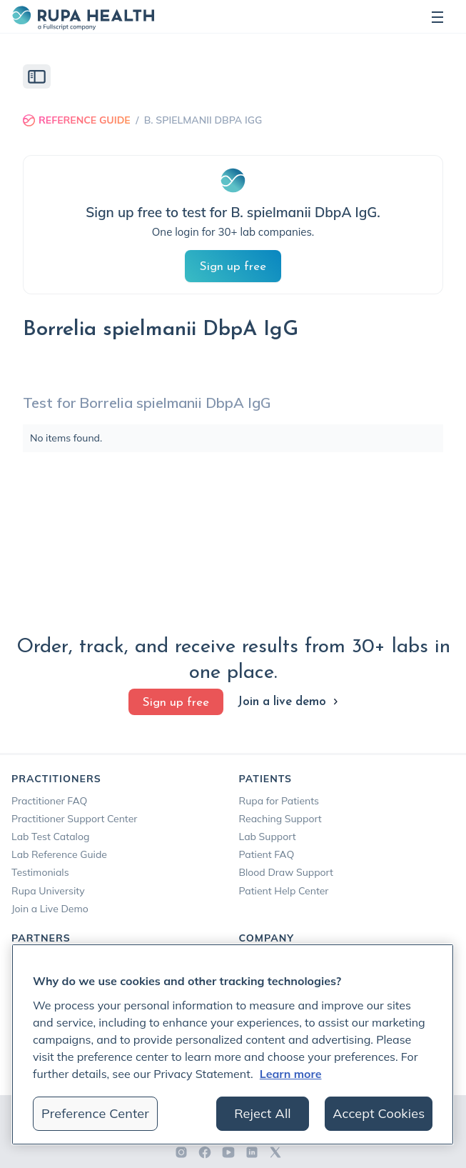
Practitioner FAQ (49, 800)
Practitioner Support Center (74, 818)
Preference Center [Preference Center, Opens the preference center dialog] (95, 1113)
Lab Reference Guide (59, 854)
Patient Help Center (284, 890)
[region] (232, 1044)
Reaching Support (280, 818)
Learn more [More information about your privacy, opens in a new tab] (291, 1074)
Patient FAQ (267, 854)
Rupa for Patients (279, 800)
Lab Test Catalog (50, 836)
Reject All (262, 1113)
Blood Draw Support (286, 872)
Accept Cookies (379, 1113)
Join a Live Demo (49, 908)
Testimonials (40, 872)
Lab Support (267, 836)
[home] (82, 16)
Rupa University (48, 890)
